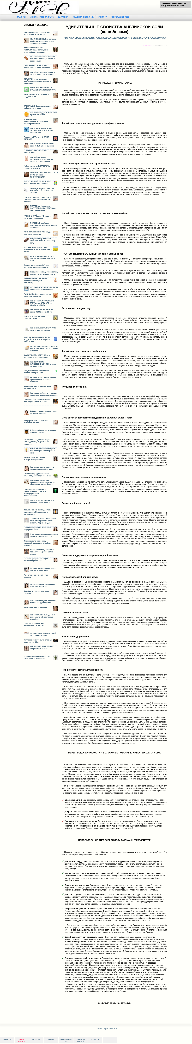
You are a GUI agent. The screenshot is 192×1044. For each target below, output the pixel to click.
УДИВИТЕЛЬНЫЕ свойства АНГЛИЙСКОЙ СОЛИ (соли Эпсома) (42, 190)
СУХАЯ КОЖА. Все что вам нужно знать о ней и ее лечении (38, 66)
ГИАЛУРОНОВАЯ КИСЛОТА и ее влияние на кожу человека (44, 288)
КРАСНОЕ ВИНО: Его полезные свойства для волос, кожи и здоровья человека (43, 41)
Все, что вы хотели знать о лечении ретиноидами (42, 501)
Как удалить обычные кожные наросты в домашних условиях (43, 394)
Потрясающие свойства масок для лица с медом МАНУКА (37, 401)
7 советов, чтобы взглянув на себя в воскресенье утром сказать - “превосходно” (43, 521)
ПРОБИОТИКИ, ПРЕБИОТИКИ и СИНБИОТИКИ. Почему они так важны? (37, 199)
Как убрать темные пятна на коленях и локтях (36, 422)
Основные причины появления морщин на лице (37, 529)
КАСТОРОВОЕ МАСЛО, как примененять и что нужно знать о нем (38, 249)
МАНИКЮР (103, 17)
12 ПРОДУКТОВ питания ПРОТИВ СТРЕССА (34, 317)
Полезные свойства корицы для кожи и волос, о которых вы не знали (42, 59)
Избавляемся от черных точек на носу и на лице (43, 412)
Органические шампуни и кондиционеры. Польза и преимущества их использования (35, 492)
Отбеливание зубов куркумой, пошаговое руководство (43, 602)
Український (113, 1029)
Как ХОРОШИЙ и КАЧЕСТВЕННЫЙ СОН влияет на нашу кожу (43, 364)
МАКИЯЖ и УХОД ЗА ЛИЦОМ (42, 17)
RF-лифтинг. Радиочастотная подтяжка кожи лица (42, 569)
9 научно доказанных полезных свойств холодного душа (44, 535)
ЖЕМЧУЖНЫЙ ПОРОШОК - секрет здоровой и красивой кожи (42, 258)
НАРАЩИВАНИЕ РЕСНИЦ (83, 17)
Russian (99, 1029)
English (105, 1029)
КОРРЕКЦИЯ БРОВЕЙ (121, 17)
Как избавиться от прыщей (35, 607)
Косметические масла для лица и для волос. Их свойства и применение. (37, 512)
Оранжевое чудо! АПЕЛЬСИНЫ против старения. (43, 114)
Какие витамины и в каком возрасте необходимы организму (35, 281)
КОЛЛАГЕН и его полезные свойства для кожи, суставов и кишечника (37, 81)
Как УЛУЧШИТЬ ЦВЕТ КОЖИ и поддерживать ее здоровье (37, 356)
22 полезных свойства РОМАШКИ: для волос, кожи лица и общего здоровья (36, 50)
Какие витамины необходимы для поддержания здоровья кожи (43, 451)
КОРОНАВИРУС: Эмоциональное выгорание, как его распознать (36, 121)
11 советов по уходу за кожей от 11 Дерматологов (43, 634)
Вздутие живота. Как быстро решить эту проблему (36, 372)
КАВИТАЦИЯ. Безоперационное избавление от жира (37, 107)
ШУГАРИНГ (63, 17)
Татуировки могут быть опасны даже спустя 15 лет (38, 641)
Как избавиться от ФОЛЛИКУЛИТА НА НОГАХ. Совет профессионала (42, 159)
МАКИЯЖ (51, 1039)
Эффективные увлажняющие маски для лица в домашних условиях (37, 442)
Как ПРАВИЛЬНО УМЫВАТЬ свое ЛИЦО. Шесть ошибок (42, 145)
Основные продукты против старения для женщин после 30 (37, 475)
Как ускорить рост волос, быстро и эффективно (35, 458)
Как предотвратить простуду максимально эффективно (42, 468)
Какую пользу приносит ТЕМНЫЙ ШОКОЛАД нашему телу (42, 241)
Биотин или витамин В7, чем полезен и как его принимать (36, 266)
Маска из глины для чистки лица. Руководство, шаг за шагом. (42, 552)
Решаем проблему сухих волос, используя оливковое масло (44, 273)
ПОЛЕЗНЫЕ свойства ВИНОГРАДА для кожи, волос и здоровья (43, 225)
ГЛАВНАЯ (21, 17)
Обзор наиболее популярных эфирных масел (43, 431)
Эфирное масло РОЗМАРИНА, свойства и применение (37, 657)
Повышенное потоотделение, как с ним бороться (43, 585)
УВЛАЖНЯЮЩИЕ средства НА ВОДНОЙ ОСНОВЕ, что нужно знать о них (37, 339)
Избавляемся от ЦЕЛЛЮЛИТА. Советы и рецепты (37, 167)
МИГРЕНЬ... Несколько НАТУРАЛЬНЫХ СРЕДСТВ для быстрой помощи (43, 208)
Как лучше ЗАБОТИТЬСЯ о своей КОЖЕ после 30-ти (41, 311)
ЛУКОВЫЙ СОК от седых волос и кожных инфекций (37, 295)
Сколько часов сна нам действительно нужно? (34, 625)
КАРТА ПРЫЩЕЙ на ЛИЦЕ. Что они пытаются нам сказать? (37, 183)
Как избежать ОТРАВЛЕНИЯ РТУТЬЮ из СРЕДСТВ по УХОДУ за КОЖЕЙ (42, 303)
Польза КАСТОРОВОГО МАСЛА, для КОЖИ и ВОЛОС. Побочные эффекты (44, 348)
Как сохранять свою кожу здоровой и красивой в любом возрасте (37, 543)
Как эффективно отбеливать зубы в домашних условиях (42, 73)
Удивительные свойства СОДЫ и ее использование (37, 233)
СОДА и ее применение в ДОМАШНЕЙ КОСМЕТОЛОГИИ (43, 89)
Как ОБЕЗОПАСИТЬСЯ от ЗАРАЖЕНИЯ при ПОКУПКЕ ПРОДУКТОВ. (42, 130)
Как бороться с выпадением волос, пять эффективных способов (42, 617)
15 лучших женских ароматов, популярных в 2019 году (37, 33)
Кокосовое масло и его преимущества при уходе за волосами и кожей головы (42, 482)
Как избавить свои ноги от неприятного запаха (41, 648)
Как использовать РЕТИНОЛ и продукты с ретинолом (43, 329)
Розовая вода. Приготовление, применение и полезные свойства (43, 379)
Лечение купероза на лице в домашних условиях (36, 560)
